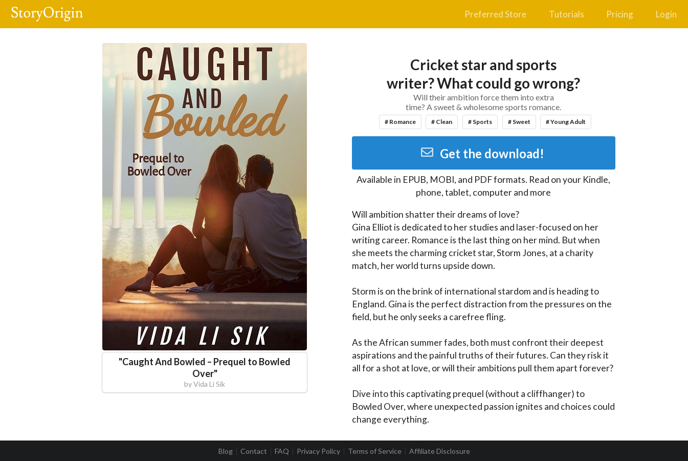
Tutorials (566, 14)
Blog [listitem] (225, 451)
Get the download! (482, 153)
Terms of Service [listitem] (375, 451)
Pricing (619, 14)
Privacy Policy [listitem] (318, 451)
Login (666, 14)
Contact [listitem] (253, 451)
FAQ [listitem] (282, 451)
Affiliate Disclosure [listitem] (439, 451)
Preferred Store (495, 14)
